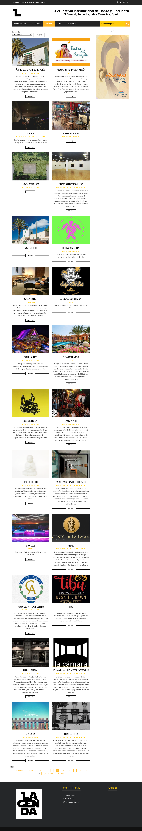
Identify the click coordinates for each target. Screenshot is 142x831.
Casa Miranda (30, 298)
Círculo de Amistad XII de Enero (30, 606)
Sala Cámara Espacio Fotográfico (71, 482)
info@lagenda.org (72, 802)
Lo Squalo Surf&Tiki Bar (71, 298)
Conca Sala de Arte (71, 734)
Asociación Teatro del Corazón (71, 69)
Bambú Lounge (30, 357)
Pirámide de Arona (71, 357)
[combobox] (115, 24)
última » (61, 773)
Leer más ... (30, 96)
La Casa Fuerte (30, 247)
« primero (19, 771)
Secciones (36, 23)
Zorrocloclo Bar (30, 420)
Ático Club (30, 545)
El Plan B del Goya (71, 133)
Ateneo (71, 545)
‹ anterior (31, 771)
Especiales (72, 23)
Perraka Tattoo (30, 670)
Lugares (48, 23)
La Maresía (30, 734)
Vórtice (30, 133)
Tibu (71, 606)
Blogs (60, 23)
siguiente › (49, 773)
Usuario (16, 2)
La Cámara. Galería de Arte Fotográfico (71, 670)
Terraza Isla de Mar (71, 247)
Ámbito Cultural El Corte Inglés (30, 69)
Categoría (16, 32)
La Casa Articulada (30, 184)
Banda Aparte (71, 420)
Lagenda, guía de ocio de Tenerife (34, 2)
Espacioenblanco (30, 482)
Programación (20, 23)
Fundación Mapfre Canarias (71, 184)
